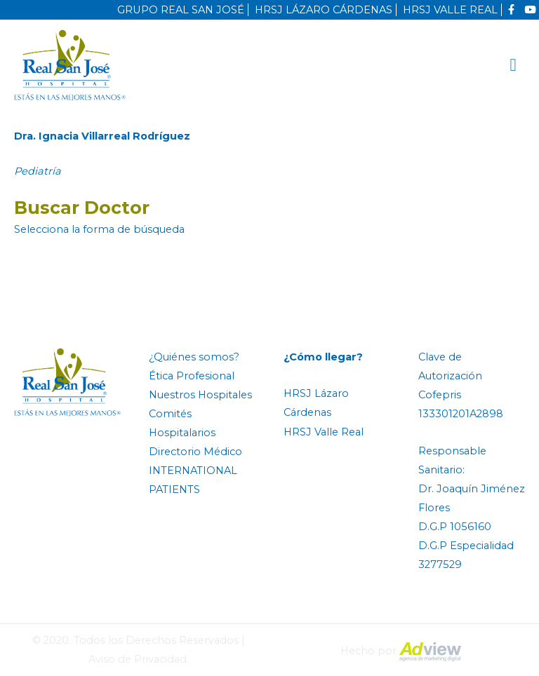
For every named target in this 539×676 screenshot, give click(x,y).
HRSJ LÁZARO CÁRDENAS (323, 10)
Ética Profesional (191, 376)
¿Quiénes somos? (194, 357)
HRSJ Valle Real (324, 432)
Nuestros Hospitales (200, 394)
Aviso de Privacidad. (138, 659)
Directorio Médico (195, 451)
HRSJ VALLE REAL (450, 10)
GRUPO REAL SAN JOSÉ (180, 10)
